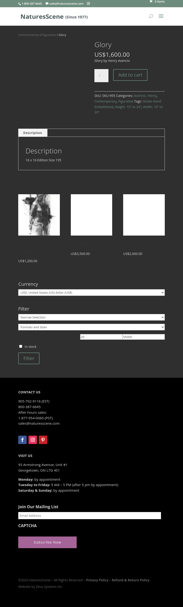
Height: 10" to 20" (128, 107)
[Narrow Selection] (91, 317)
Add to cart (130, 75)
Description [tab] (32, 133)
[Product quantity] (101, 75)
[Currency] (91, 292)
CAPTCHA (27, 525)
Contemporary (105, 101)
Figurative (49, 35)
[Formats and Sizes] (91, 327)
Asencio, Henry (145, 95)
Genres (34, 35)
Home (22, 35)
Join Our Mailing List (38, 506)
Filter (28, 358)
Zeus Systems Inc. (49, 586)
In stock (30, 346)
